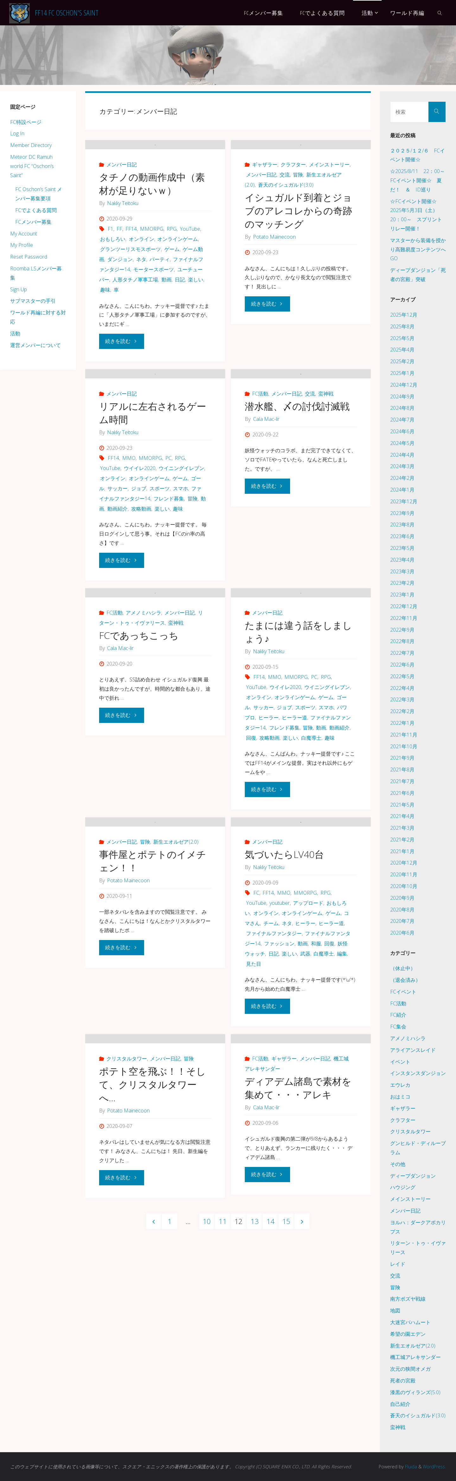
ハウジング (402, 1187)
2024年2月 (402, 477)
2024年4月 (402, 454)
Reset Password (28, 256)
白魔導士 (311, 836)
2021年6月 (402, 792)
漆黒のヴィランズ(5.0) (415, 1392)
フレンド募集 (169, 564)
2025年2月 (402, 361)
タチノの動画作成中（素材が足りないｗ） (152, 216)
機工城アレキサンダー (415, 1357)
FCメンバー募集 (33, 221)
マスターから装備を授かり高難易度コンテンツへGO (418, 249)
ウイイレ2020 (139, 533)
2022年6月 (402, 664)
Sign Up (18, 289)
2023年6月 (402, 536)
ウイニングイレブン (181, 533)
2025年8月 (402, 326)
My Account (23, 233)
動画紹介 (117, 574)
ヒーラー (268, 815)
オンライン (141, 271)
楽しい (195, 312)
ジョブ (138, 554)
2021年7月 (402, 781)
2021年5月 (402, 804)
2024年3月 (402, 466)
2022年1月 (402, 722)
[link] (440, 12)
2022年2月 (402, 711)
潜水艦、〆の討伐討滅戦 (297, 471)
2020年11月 (403, 874)
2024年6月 (402, 431)
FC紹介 (398, 1014)
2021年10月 (403, 746)
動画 (167, 312)
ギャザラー (264, 197)
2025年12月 (403, 314)
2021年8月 (402, 769)
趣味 (105, 322)
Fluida (409, 1467)
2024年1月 (402, 489)
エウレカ (400, 1084)
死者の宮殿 (402, 1380)
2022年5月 (402, 676)
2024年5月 (402, 443)
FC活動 (260, 459)
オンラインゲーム (177, 271)
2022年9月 (402, 629)
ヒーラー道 (294, 815)
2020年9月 (402, 897)
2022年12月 (403, 606)
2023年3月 (402, 571)
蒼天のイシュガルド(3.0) (286, 217)
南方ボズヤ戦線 (408, 1298)
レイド (397, 1263)
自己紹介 (400, 1404)
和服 (316, 1074)
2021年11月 (403, 734)
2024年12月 (403, 384)
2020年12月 (403, 862)
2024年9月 (402, 396)
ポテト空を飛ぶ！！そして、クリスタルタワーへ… (152, 1248)
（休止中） (402, 968)
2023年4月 (402, 559)
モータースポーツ (153, 302)
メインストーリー (329, 197)
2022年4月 (402, 688)
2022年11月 (403, 618)
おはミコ (400, 1096)
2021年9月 (402, 757)
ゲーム (172, 281)
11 (222, 1385)
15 (286, 1385)
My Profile (21, 244)
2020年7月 (402, 921)
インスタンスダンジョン (418, 1073)
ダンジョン (120, 291)
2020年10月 (403, 886)
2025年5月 (402, 338)
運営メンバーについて (35, 345)
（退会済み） (405, 979)
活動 (15, 333)
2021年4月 (402, 816)
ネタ (141, 291)
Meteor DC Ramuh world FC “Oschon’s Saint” (32, 166)
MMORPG (151, 261)
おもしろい (112, 271)
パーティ (159, 291)
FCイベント (403, 991)
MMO (129, 523)
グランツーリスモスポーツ (130, 281)
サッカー (117, 554)
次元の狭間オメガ (410, 1368)
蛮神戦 (325, 459)
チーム (271, 1054)
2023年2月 (402, 582)
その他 (397, 1164)
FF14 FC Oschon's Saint (66, 12)
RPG (172, 261)
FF (119, 261)
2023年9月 (402, 513)
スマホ (180, 554)
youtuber (279, 1034)
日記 (180, 312)
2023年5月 (402, 547)
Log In (17, 133)
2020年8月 (402, 909)
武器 (305, 1084)
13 (254, 1385)
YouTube (190, 261)
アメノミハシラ (143, 710)
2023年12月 (403, 501)
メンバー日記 (121, 197)
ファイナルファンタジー (274, 1064)
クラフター (293, 197)
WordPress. (433, 1467)
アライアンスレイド (413, 1049)
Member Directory (31, 145)
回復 (251, 836)
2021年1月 (402, 851)
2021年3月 (402, 827)
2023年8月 (402, 524)
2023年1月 (402, 594)
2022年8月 (402, 641)
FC (256, 1024)
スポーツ (159, 554)
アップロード (308, 1034)
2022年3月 (402, 699)
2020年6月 (402, 932)
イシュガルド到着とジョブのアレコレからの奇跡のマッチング (298, 243)
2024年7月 (402, 419)
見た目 (253, 1094)
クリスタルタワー (126, 1222)
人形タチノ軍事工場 (135, 312)
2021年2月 (402, 839)
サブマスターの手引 (33, 300)
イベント (400, 1061)
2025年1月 (402, 373)
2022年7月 (402, 652)
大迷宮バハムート (410, 1322)
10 (207, 1385)
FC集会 (398, 1026)
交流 (285, 207)
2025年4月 (402, 349)
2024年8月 (402, 407)
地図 (395, 1310)
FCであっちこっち (139, 733)
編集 (342, 1084)
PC (168, 523)
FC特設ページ (25, 122)
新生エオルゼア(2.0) (176, 972)
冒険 (298, 207)
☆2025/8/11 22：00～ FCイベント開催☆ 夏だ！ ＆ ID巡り (420, 180)
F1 (110, 261)
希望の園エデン (408, 1333)
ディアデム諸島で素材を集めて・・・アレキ (298, 1252)
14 (270, 1385)
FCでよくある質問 (36, 210)
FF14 (131, 261)
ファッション (279, 1074)
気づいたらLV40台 (284, 985)
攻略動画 (141, 574)
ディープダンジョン (413, 1175)
